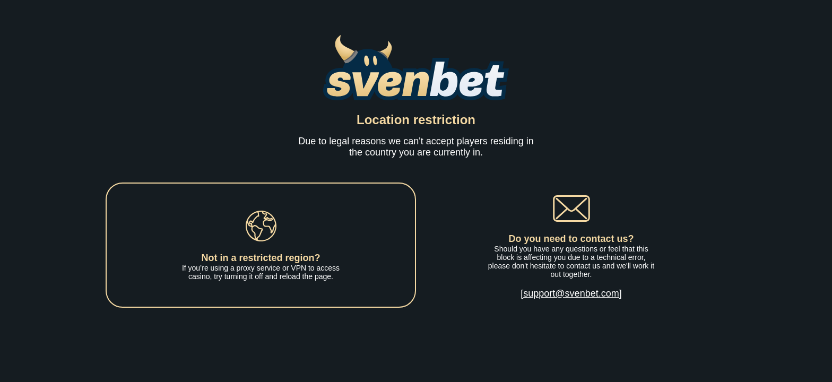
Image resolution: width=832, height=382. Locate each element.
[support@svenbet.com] (571, 293)
